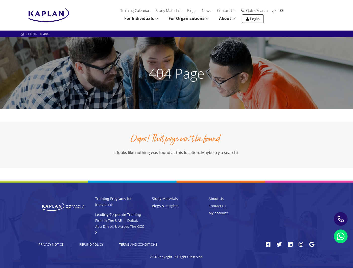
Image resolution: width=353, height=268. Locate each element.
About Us (216, 198)
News (206, 10)
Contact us (217, 205)
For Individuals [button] (141, 18)
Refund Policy (91, 244)
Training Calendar (135, 10)
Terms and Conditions (138, 244)
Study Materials (168, 10)
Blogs (191, 10)
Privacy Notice (51, 244)
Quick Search (254, 10)
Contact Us (226, 10)
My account (218, 213)
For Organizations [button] (189, 18)
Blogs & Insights (165, 205)
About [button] (227, 18)
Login (253, 18)
